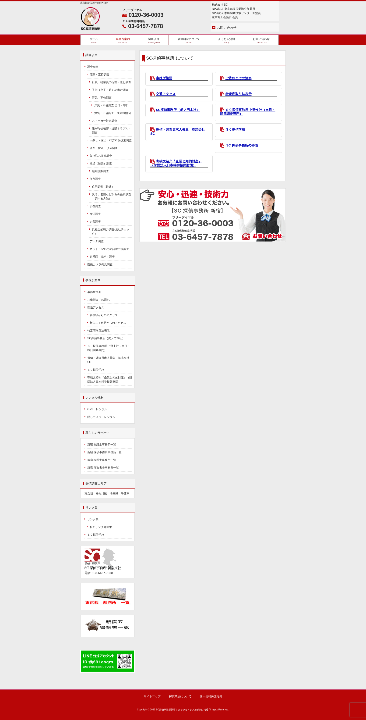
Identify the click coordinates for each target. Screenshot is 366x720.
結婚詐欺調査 (100, 171)
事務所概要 (164, 78)
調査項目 (93, 66)
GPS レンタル (97, 409)
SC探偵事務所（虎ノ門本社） (178, 110)
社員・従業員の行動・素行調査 (111, 82)
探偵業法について (180, 696)
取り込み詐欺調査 (101, 155)
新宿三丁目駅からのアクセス (108, 322)
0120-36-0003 (146, 15)
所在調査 (95, 206)
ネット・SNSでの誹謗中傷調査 (111, 249)
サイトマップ (152, 696)
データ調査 (97, 241)
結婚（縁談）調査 (101, 163)
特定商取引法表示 (238, 94)
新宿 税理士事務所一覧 (101, 460)
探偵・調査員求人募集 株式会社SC (108, 360)
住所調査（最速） (103, 186)
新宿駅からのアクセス (104, 315)
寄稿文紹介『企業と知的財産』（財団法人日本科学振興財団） (176, 163)
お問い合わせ (226, 27)
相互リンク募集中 (101, 527)
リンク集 (93, 519)
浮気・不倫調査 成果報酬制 (112, 113)
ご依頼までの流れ (238, 78)
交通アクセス (166, 94)
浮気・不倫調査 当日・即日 (111, 105)
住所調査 (95, 179)
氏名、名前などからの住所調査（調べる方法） (111, 196)
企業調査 (95, 221)
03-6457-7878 (145, 26)
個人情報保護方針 (211, 696)
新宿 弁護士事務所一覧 (101, 444)
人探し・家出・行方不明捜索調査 (111, 140)
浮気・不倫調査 (102, 97)
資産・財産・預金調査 (104, 148)
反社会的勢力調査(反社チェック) (110, 231)
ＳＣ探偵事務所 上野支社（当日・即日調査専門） (108, 348)
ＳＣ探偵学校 (235, 129)
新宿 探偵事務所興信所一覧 (104, 452)
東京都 (88, 493)
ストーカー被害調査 (104, 120)
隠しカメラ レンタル (101, 417)
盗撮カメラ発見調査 (100, 264)
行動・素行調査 (99, 74)
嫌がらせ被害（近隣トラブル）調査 (111, 130)
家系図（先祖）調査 (102, 256)
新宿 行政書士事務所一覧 (103, 467)
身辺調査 (95, 214)
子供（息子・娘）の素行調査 (110, 90)
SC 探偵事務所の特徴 (241, 145)
